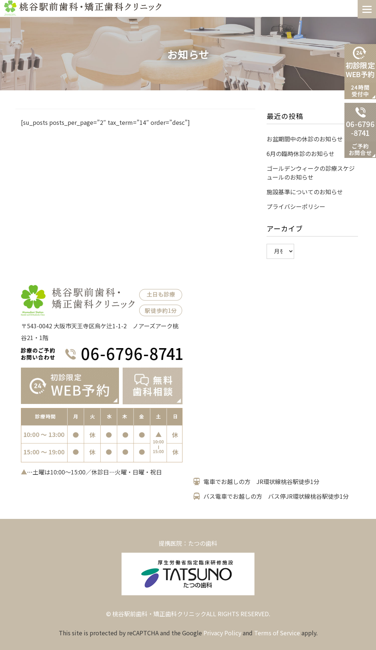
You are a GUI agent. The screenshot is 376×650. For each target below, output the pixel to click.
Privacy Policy (222, 632)
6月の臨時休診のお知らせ (301, 153)
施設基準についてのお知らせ (305, 191)
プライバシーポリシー (296, 206)
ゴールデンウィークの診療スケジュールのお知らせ (311, 172)
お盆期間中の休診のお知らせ (305, 138)
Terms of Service (277, 632)
